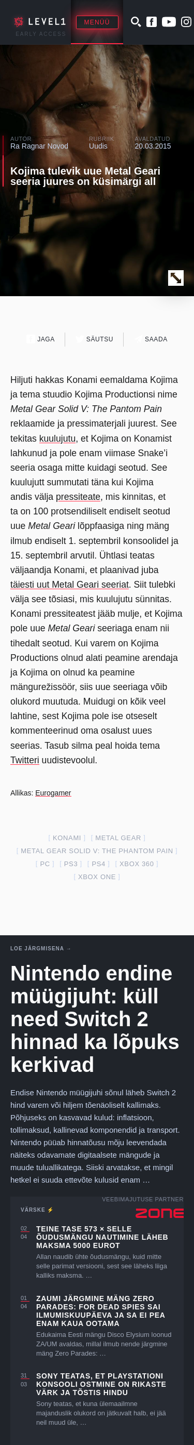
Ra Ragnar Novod (39, 146)
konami (67, 838)
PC (45, 864)
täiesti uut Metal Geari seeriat (69, 584)
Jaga (40, 339)
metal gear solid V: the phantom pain (97, 851)
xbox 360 (137, 864)
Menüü (97, 22)
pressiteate (78, 497)
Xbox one (97, 877)
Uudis (98, 146)
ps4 (99, 864)
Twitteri (24, 760)
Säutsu (94, 339)
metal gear (118, 838)
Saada (151, 339)
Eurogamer (53, 793)
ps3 (71, 864)
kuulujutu (57, 438)
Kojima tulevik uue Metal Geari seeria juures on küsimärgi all (85, 176)
